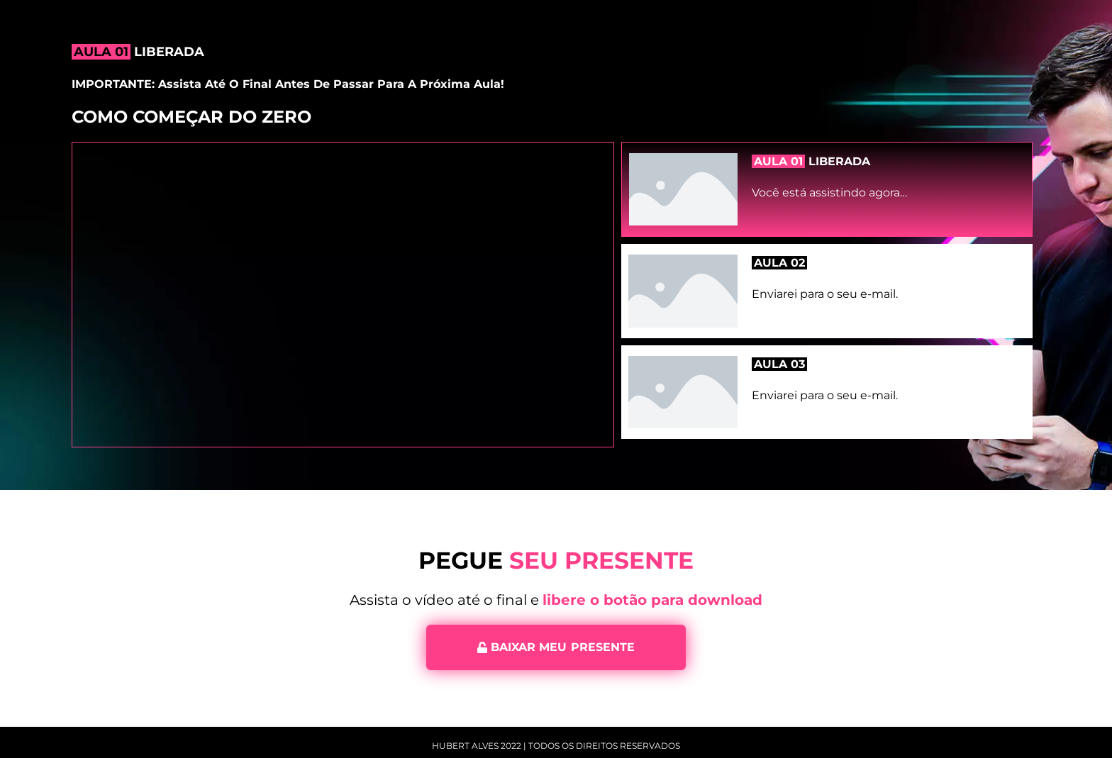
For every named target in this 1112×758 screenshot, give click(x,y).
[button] (556, 647)
